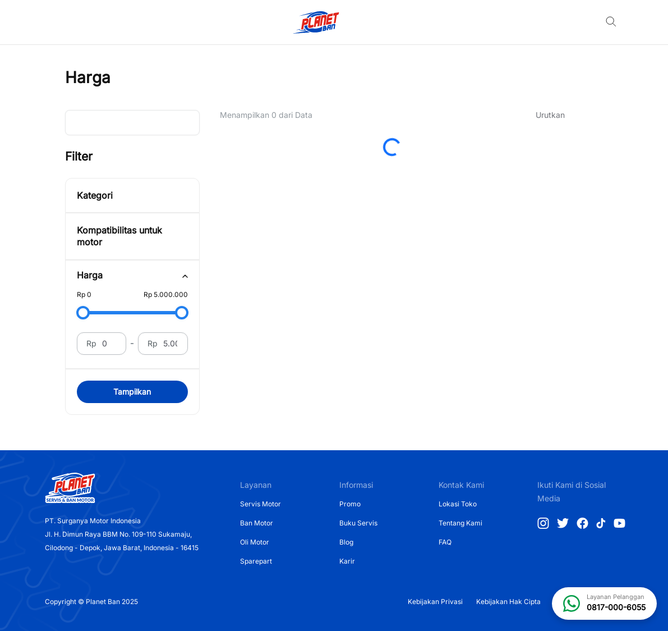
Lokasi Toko (458, 504)
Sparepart (256, 561)
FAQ (445, 542)
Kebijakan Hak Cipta (508, 601)
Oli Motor (254, 542)
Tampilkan (132, 391)
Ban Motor (256, 523)
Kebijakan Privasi (435, 601)
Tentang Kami (460, 523)
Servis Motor (260, 504)
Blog (346, 542)
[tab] (132, 275)
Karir (347, 561)
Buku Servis (358, 523)
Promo (350, 504)
